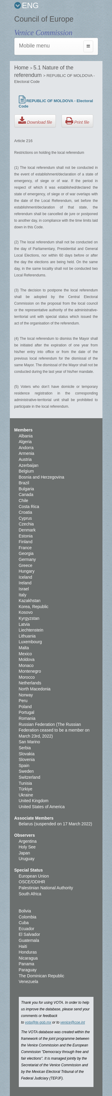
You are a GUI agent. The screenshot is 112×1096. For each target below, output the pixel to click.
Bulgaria (26, 488)
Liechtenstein (31, 630)
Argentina (28, 841)
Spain (24, 765)
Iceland (25, 577)
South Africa (30, 893)
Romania (27, 718)
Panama (26, 963)
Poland (25, 706)
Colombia (27, 917)
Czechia (26, 524)
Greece (26, 565)
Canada (26, 494)
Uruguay (27, 858)
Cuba (24, 922)
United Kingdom (34, 800)
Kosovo (26, 612)
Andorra (26, 447)
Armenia (26, 453)
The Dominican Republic (42, 975)
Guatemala (29, 940)
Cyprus (25, 518)
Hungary (27, 571)
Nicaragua (28, 958)
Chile (23, 500)
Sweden (26, 771)
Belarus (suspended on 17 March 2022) (55, 823)
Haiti (23, 946)
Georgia (26, 553)
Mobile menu (34, 46)
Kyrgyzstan (29, 618)
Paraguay (28, 969)
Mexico (25, 653)
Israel (24, 588)
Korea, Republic (34, 606)
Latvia (24, 624)
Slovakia (27, 753)
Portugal (26, 712)
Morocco (27, 677)
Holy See (27, 847)
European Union (34, 876)
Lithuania (27, 636)
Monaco (26, 665)
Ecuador (26, 928)
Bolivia (25, 911)
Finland (26, 541)
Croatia (25, 512)
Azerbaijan (29, 465)
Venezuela (28, 981)
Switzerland (29, 777)
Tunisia (25, 783)
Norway (26, 695)
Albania (26, 436)
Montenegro (30, 671)
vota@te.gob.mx (38, 1022)
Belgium (26, 471)
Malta (24, 647)
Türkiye (26, 789)
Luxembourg (30, 641)
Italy (23, 594)
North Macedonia (35, 689)
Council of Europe (44, 19)
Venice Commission (43, 33)
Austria (25, 459)
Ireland (25, 582)
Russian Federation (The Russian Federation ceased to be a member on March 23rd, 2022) (54, 730)
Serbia (25, 747)
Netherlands (30, 682)
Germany (27, 559)
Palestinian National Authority (46, 887)
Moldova (27, 659)
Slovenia (27, 759)
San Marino (29, 741)
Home (22, 68)
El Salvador (29, 934)
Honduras (28, 952)
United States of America (42, 806)
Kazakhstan (30, 600)
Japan (24, 853)
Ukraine (26, 795)
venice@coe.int (72, 1022)
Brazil (24, 482)
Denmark (27, 530)
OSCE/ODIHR (32, 881)
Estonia (26, 536)
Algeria (25, 441)
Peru (23, 700)
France (25, 547)
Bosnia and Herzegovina (42, 477)
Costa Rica (29, 506)
